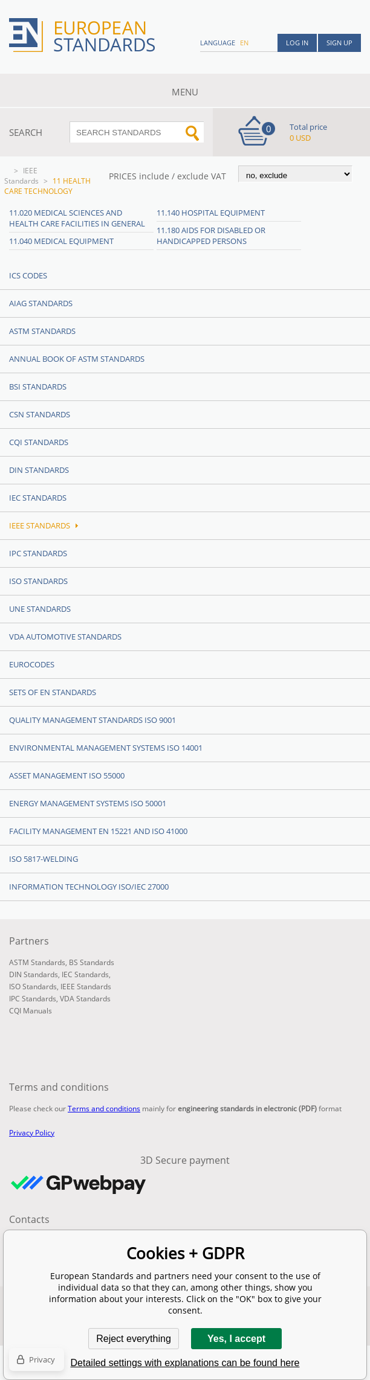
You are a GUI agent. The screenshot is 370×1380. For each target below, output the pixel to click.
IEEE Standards (21, 175)
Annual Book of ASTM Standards (76, 358)
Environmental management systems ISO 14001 (106, 747)
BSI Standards (38, 386)
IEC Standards (38, 497)
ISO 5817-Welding (43, 858)
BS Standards (91, 962)
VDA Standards (85, 998)
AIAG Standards (41, 303)
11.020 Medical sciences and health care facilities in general (77, 218)
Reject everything (133, 1338)
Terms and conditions (104, 1108)
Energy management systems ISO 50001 (87, 803)
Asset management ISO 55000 (67, 775)
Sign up (339, 42)
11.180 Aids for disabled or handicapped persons (211, 235)
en (244, 42)
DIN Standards (39, 469)
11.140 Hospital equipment (211, 212)
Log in (297, 42)
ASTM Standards (42, 331)
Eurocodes (31, 664)
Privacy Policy (31, 1133)
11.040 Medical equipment (61, 241)
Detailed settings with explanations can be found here (185, 1363)
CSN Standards (39, 414)
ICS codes (28, 275)
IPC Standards (38, 553)
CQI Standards (38, 442)
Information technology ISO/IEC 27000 (89, 886)
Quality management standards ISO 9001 (92, 719)
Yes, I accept (236, 1338)
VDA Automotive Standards (65, 636)
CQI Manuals (30, 1011)
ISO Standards (38, 581)
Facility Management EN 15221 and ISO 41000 (98, 831)
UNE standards (40, 608)
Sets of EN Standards (52, 692)
